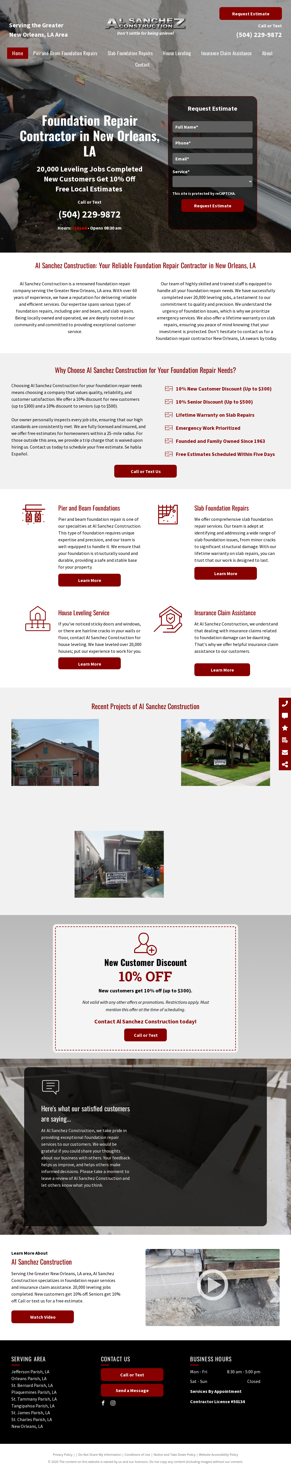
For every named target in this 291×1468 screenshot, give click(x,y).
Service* (181, 171)
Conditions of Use (137, 1454)
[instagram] (113, 1403)
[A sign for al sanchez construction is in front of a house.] (145, 842)
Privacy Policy (62, 1454)
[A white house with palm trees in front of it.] (151, 752)
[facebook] (103, 1403)
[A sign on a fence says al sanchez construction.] (56, 864)
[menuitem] (17, 53)
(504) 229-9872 (259, 34)
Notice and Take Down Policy (175, 1454)
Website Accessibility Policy (218, 1454)
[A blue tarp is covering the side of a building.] (79, 775)
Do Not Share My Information (99, 1454)
